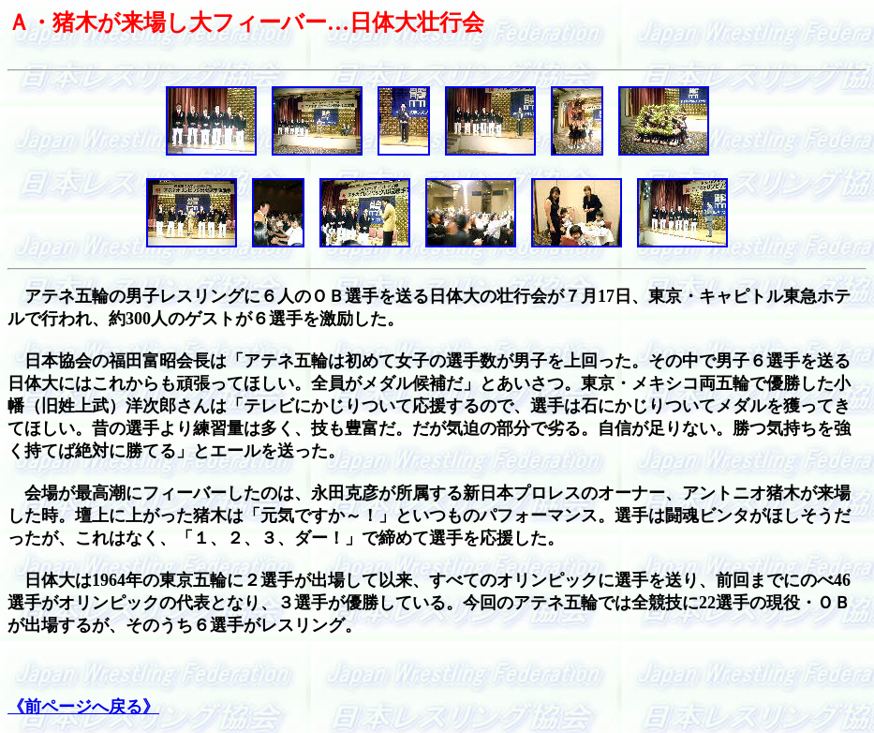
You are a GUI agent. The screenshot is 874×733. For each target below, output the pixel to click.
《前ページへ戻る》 (83, 706)
